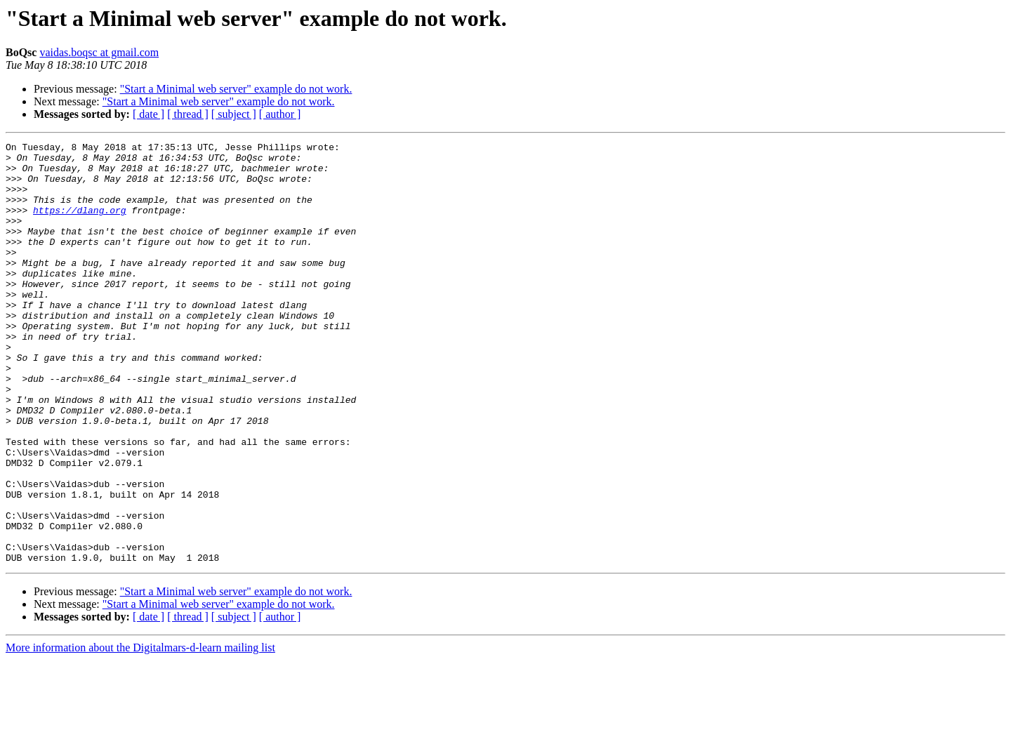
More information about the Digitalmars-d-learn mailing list (140, 732)
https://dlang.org (79, 224)
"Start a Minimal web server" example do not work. (236, 89)
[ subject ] (233, 114)
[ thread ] (188, 114)
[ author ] (280, 114)
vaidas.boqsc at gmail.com (99, 52)
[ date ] (148, 114)
